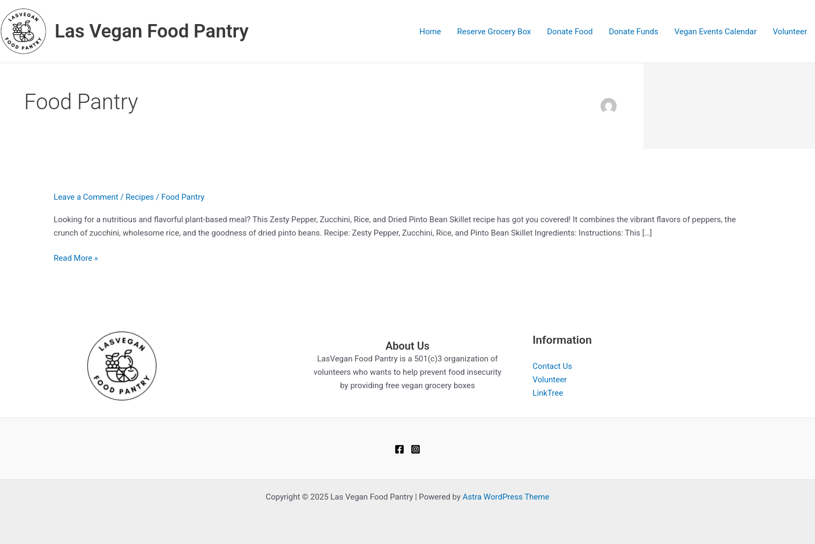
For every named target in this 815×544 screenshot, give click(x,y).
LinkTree (547, 393)
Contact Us (552, 366)
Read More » (76, 258)
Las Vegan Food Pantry (152, 31)
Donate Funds (633, 31)
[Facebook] (399, 449)
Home (430, 31)
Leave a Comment (86, 197)
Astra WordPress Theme (506, 497)
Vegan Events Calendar (716, 31)
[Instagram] (415, 449)
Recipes (139, 197)
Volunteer (790, 31)
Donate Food (569, 31)
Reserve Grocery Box (494, 31)
